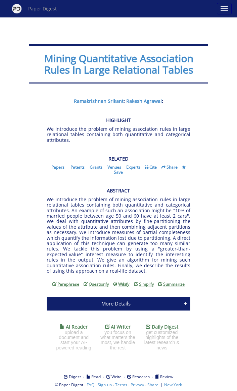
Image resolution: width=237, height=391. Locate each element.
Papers (57, 167)
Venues (114, 167)
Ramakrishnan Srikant (99, 101)
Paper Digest (34, 8)
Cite (153, 167)
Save (118, 172)
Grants (96, 167)
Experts (133, 167)
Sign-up (105, 385)
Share (172, 167)
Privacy (137, 385)
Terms (121, 385)
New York (173, 385)
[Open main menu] (224, 8)
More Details (116, 303)
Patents (77, 167)
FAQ (90, 385)
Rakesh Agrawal (144, 101)
